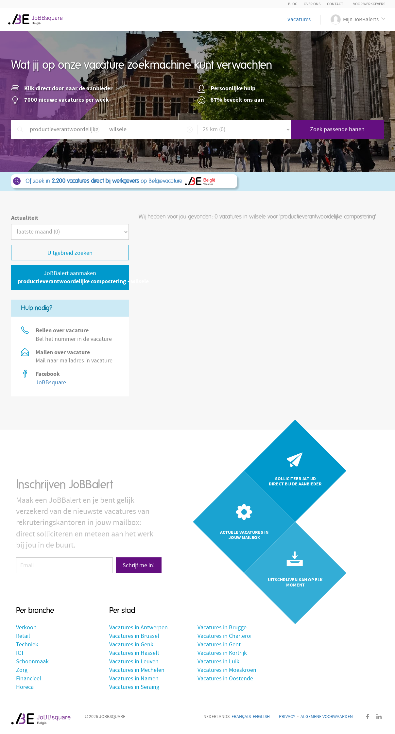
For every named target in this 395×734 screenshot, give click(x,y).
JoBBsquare (51, 382)
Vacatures (299, 19)
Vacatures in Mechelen (136, 670)
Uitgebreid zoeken (70, 253)
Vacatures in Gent (219, 644)
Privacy (287, 717)
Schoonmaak (32, 661)
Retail (23, 636)
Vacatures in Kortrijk (222, 653)
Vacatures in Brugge (222, 627)
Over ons (312, 4)
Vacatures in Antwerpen (138, 627)
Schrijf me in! (139, 565)
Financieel (28, 678)
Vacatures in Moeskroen (227, 670)
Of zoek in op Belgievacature (123, 181)
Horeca (25, 687)
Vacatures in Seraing (134, 687)
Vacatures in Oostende (225, 678)
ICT (20, 653)
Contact (335, 4)
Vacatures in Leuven (134, 661)
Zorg (21, 670)
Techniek (27, 644)
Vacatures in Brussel (134, 636)
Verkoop (26, 627)
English (261, 717)
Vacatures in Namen (134, 678)
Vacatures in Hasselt (134, 653)
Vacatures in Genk (131, 644)
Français (241, 717)
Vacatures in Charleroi (224, 636)
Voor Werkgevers (369, 4)
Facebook (367, 716)
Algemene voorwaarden (327, 717)
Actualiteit (24, 218)
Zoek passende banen (337, 129)
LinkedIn (379, 716)
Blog (292, 4)
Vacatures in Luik (218, 661)
